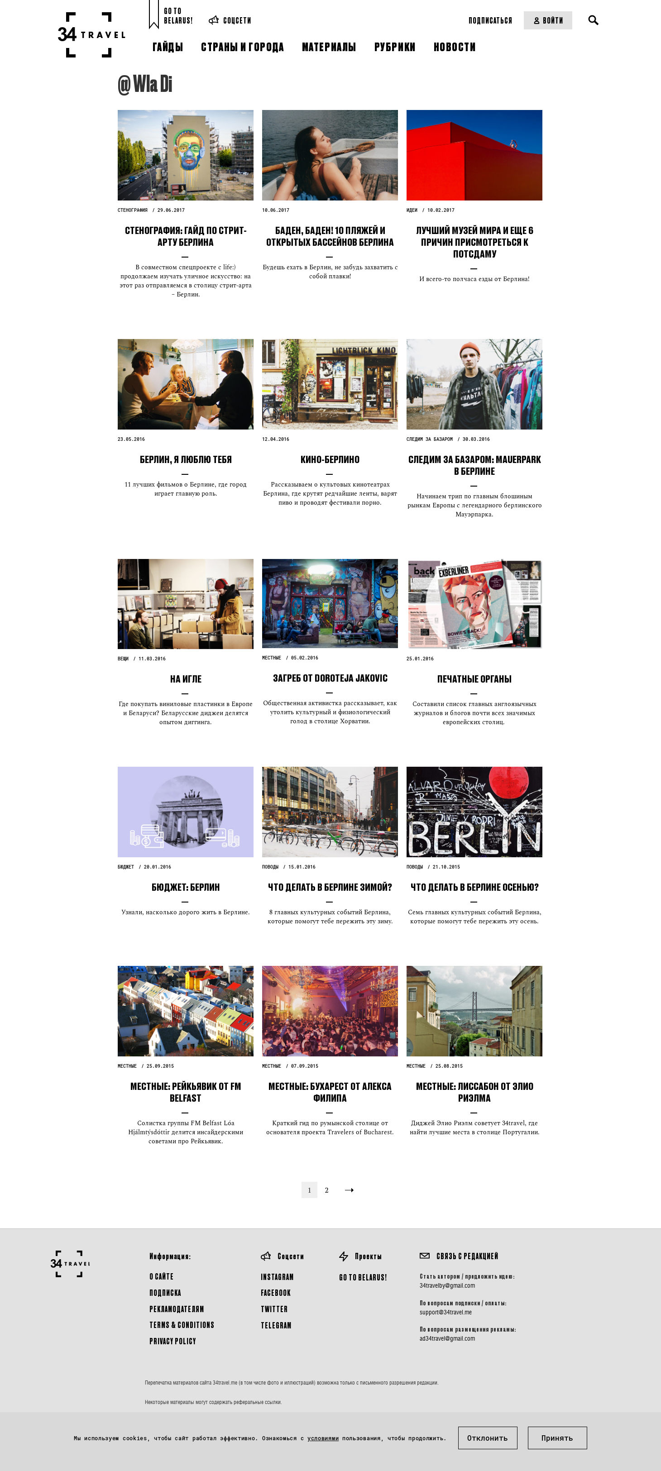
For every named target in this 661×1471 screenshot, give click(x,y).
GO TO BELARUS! (363, 1277)
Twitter (274, 1309)
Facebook (276, 1292)
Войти (548, 20)
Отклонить (487, 1437)
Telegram (276, 1325)
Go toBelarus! (178, 15)
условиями (323, 1438)
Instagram (277, 1276)
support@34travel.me (446, 1312)
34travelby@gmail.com (447, 1285)
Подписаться (491, 20)
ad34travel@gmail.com (447, 1338)
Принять (557, 1437)
